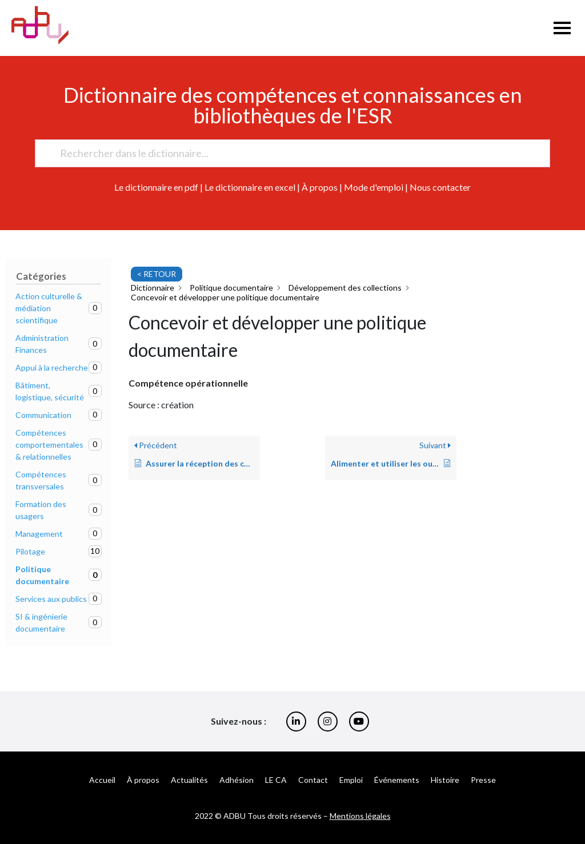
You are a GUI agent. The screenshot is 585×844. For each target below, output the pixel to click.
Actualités (189, 780)
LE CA (276, 780)
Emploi (351, 780)
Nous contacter (440, 187)
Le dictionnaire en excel (250, 187)
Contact (313, 780)
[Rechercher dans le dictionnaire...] (287, 153)
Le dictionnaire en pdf (156, 187)
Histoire (445, 780)
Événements (396, 780)
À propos (320, 187)
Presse (483, 780)
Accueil (102, 780)
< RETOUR (156, 274)
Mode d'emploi (373, 187)
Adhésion (236, 780)
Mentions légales (360, 816)
